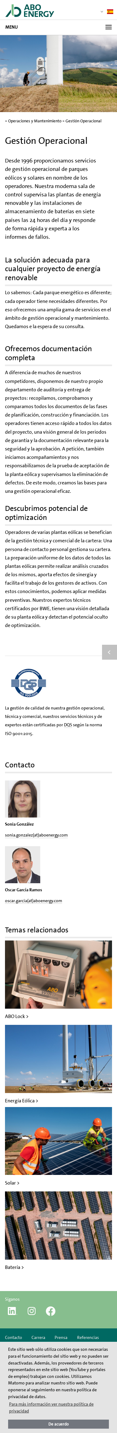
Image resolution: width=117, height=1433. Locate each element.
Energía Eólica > (21, 1100)
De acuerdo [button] (58, 1424)
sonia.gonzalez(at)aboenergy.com (36, 835)
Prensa (61, 1337)
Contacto (13, 1337)
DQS (68, 725)
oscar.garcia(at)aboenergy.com (33, 900)
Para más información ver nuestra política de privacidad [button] (51, 1407)
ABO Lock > (17, 1016)
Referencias (88, 1337)
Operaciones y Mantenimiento (34, 121)
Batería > (14, 1267)
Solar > (12, 1183)
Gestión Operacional (83, 121)
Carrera (38, 1337)
